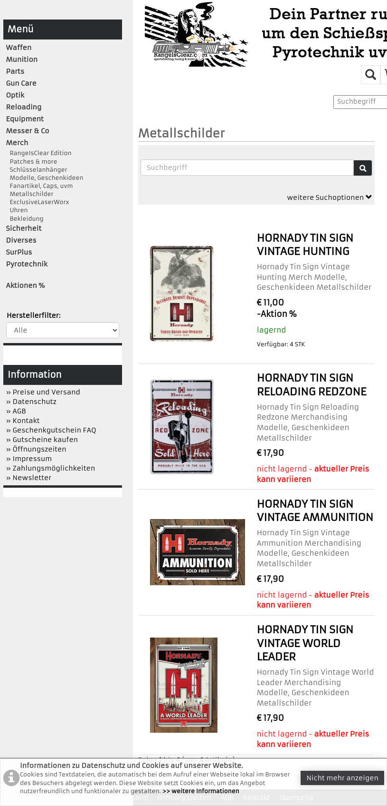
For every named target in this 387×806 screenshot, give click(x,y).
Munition (22, 59)
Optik (15, 95)
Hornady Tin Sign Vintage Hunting (305, 245)
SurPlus (19, 252)
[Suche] (362, 168)
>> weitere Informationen (200, 791)
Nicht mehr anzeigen (342, 778)
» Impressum (29, 458)
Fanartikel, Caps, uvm (39, 185)
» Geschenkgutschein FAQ (51, 430)
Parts (15, 71)
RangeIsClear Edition (39, 153)
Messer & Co (27, 131)
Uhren (17, 210)
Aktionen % (25, 285)
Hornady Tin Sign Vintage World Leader (305, 643)
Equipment (25, 119)
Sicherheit (24, 228)
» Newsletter (29, 477)
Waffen (19, 47)
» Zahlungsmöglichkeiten (50, 468)
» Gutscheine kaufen (42, 439)
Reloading (24, 107)
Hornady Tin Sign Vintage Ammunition (315, 511)
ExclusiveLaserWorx (37, 202)
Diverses (21, 240)
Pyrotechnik (26, 264)
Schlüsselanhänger (36, 169)
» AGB (16, 411)
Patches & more (31, 161)
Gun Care (21, 83)
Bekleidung (25, 218)
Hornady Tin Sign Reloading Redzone (312, 385)
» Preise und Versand (43, 392)
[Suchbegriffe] (247, 167)
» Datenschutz (31, 401)
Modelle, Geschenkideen (45, 177)
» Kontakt (23, 420)
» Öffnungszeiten (36, 449)
